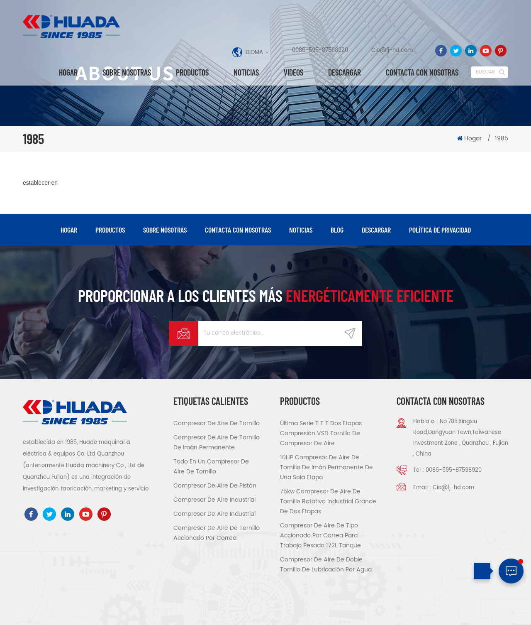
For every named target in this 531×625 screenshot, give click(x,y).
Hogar (68, 72)
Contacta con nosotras (422, 72)
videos (293, 72)
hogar (69, 229)
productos (110, 229)
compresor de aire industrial (214, 500)
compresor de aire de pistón (214, 485)
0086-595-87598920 (320, 50)
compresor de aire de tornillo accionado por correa (216, 533)
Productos (192, 72)
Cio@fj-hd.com (392, 50)
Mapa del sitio (474, 611)
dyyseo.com (346, 612)
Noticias (246, 72)
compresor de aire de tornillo (216, 423)
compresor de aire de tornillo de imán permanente (216, 442)
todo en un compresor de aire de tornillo (211, 466)
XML (502, 611)
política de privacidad (440, 229)
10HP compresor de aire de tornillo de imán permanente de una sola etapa (326, 467)
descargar (344, 72)
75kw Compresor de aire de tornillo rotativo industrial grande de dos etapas (328, 501)
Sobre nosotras (126, 72)
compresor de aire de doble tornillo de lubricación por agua (326, 564)
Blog (337, 229)
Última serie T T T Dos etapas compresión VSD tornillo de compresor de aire (321, 433)
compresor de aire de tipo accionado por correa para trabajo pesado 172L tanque (320, 535)
